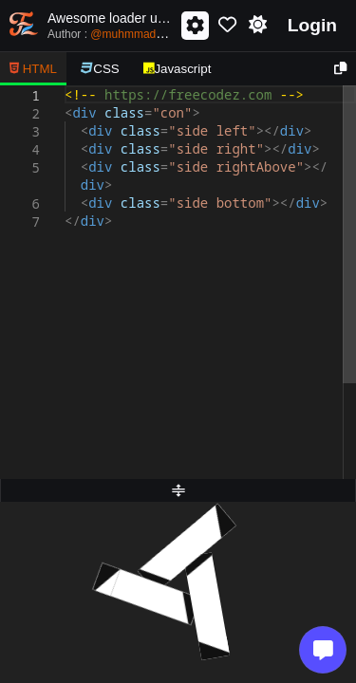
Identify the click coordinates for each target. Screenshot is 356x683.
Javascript (177, 69)
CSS (100, 69)
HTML (33, 69)
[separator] (178, 490)
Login (312, 25)
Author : (129, 33)
